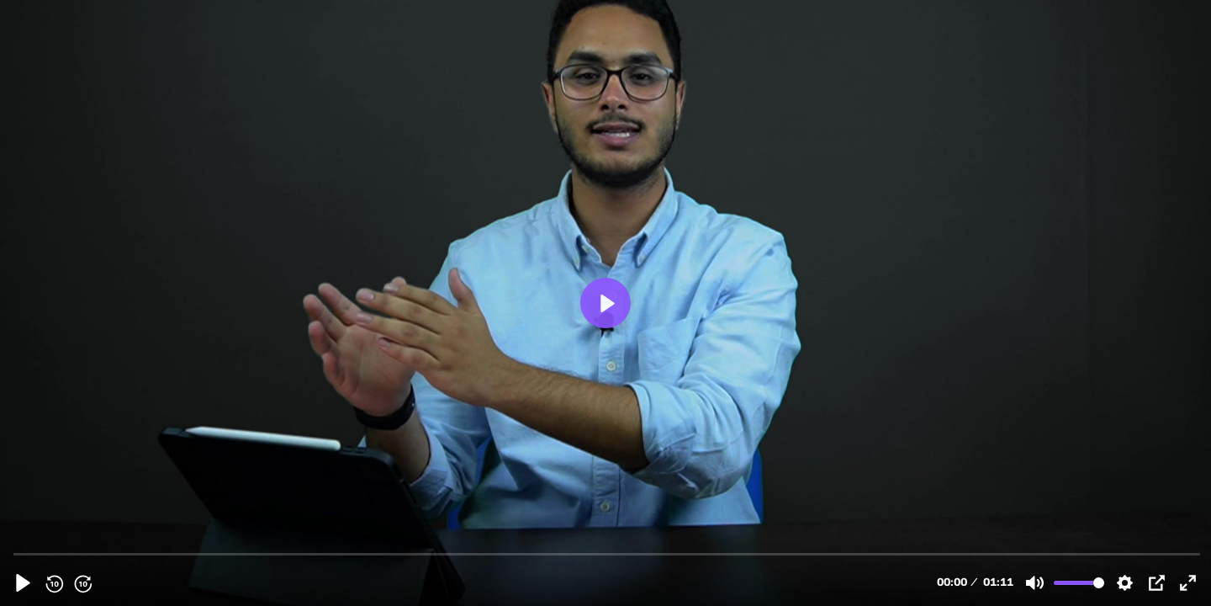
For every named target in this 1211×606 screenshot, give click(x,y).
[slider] (607, 553)
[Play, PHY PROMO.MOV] (23, 583)
